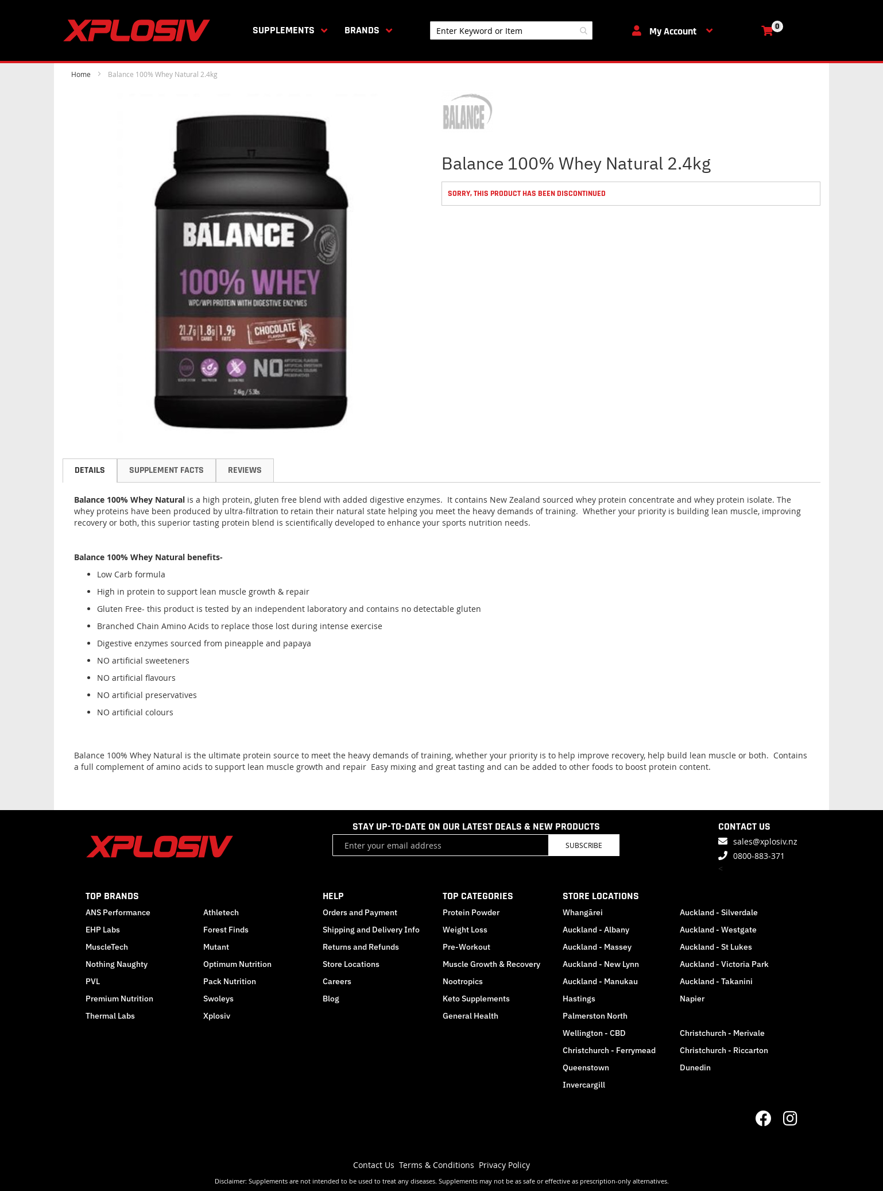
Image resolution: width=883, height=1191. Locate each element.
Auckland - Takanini (716, 981)
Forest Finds (226, 929)
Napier (692, 998)
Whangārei (583, 912)
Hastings (579, 998)
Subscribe (584, 845)
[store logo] (139, 30)
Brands (361, 30)
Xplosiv (216, 1016)
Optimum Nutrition (237, 964)
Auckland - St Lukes (716, 947)
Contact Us (373, 1164)
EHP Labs (103, 929)
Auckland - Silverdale (719, 912)
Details (90, 470)
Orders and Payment (360, 912)
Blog (331, 998)
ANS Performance (118, 912)
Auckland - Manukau (600, 981)
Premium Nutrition (119, 998)
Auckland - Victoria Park (724, 964)
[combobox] (511, 30)
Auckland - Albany (596, 929)
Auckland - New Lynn (601, 964)
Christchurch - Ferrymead (609, 1050)
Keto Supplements (476, 998)
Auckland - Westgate (718, 929)
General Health (470, 1016)
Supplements (284, 30)
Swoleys (218, 998)
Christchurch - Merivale (722, 1033)
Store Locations (351, 964)
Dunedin (695, 1067)
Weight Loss (465, 929)
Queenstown (586, 1067)
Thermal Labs (110, 1016)
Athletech (221, 912)
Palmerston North (595, 1016)
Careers (337, 981)
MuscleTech (107, 947)
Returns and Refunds (361, 947)
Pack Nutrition (229, 981)
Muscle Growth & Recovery (491, 964)
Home (81, 74)
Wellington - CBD (594, 1033)
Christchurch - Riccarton (724, 1050)
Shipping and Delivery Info (371, 929)
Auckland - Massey (597, 947)
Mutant (216, 947)
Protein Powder (471, 912)
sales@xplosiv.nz (765, 841)
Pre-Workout (466, 947)
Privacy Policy (504, 1164)
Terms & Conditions (436, 1164)
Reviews (245, 470)
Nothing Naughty (117, 964)
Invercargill (584, 1085)
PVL (93, 981)
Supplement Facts (166, 470)
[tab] (90, 470)
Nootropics (463, 981)
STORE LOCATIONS (601, 896)
